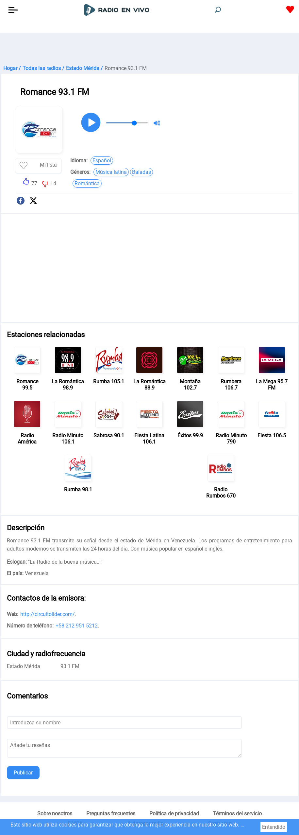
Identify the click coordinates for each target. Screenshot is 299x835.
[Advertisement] (149, 49)
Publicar (23, 773)
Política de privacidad (174, 813)
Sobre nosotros (54, 813)
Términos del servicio (237, 813)
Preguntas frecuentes (110, 813)
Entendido (273, 827)
